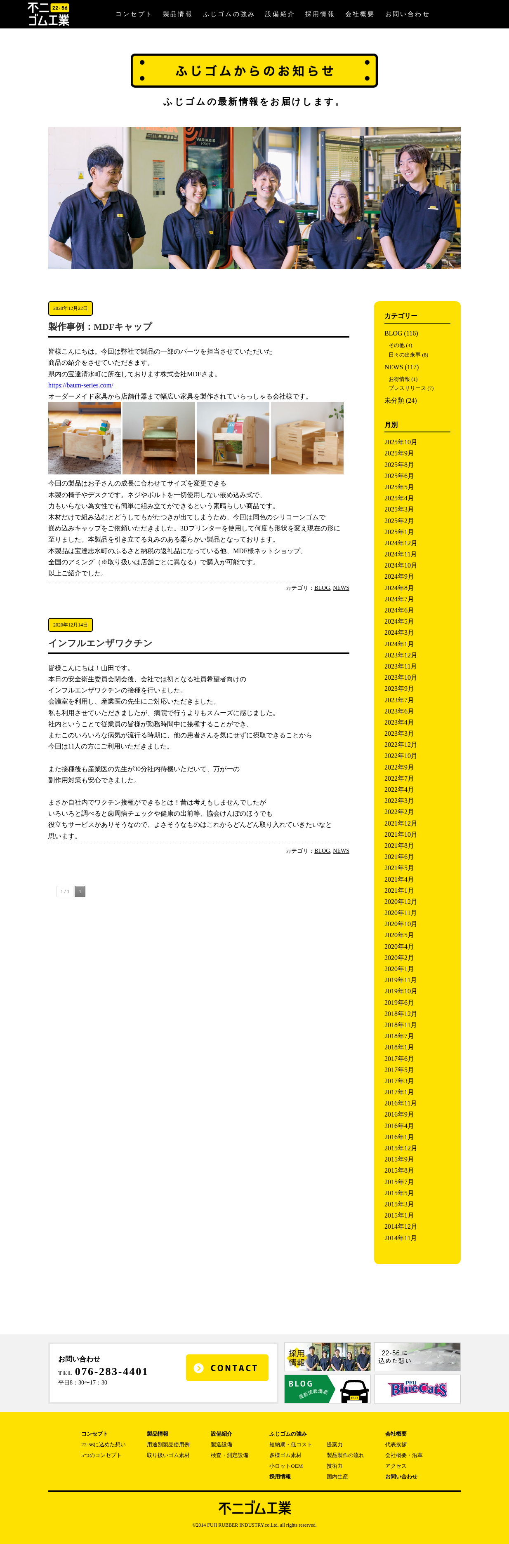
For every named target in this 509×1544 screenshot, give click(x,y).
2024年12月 (400, 543)
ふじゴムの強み (229, 14)
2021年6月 (399, 856)
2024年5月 (399, 621)
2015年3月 (399, 1204)
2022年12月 (400, 744)
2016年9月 (399, 1114)
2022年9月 (399, 767)
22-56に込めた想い (103, 1444)
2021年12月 (400, 823)
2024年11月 (400, 554)
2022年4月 (399, 789)
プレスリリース (407, 388)
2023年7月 (399, 700)
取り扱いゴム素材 (168, 1455)
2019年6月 (399, 1002)
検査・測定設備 (229, 1455)
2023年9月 (399, 688)
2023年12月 (400, 655)
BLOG (322, 588)
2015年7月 (399, 1181)
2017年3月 (399, 1080)
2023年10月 (400, 677)
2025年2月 (399, 520)
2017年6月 (399, 1058)
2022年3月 (399, 800)
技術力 (335, 1466)
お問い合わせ (407, 14)
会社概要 (360, 14)
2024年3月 (399, 632)
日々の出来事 (405, 355)
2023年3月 (399, 733)
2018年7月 (399, 1036)
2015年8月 (399, 1170)
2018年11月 (400, 1024)
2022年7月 (399, 778)
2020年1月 (399, 968)
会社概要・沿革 (404, 1455)
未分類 (394, 400)
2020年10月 (400, 923)
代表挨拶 (396, 1444)
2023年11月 (400, 666)
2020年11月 (400, 912)
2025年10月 (400, 442)
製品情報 (178, 14)
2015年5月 (399, 1193)
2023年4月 (399, 722)
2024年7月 (399, 599)
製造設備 (221, 1444)
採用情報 (320, 14)
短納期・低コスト (290, 1444)
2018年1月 (399, 1047)
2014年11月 (400, 1237)
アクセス (396, 1466)
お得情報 (399, 379)
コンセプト (134, 14)
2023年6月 (399, 711)
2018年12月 (400, 1013)
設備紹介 (280, 14)
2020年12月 (400, 901)
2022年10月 (400, 755)
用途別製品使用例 (168, 1444)
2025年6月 (399, 475)
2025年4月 (399, 498)
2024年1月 (399, 644)
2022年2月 (399, 811)
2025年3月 (399, 509)
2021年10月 (400, 834)
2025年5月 (399, 486)
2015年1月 (399, 1215)
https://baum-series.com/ (80, 385)
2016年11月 (400, 1103)
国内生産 (337, 1477)
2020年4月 (399, 946)
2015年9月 (399, 1159)
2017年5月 (399, 1069)
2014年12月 (400, 1226)
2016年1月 (399, 1136)
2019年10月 (400, 991)
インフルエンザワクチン (100, 643)
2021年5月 (399, 867)
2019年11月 (400, 979)
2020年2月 (399, 957)
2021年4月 (399, 879)
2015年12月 (400, 1148)
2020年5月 (399, 935)
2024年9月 (399, 576)
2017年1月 (399, 1092)
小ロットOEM (286, 1466)
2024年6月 (399, 610)
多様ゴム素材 (285, 1455)
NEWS (341, 588)
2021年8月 (399, 845)
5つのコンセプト (101, 1455)
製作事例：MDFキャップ (100, 326)
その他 (397, 345)
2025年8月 (399, 464)
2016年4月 (399, 1125)
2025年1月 (399, 531)
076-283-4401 (112, 1371)
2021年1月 (399, 890)
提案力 (335, 1444)
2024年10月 (400, 565)
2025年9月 (399, 453)
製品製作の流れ (345, 1455)
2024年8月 (399, 587)
